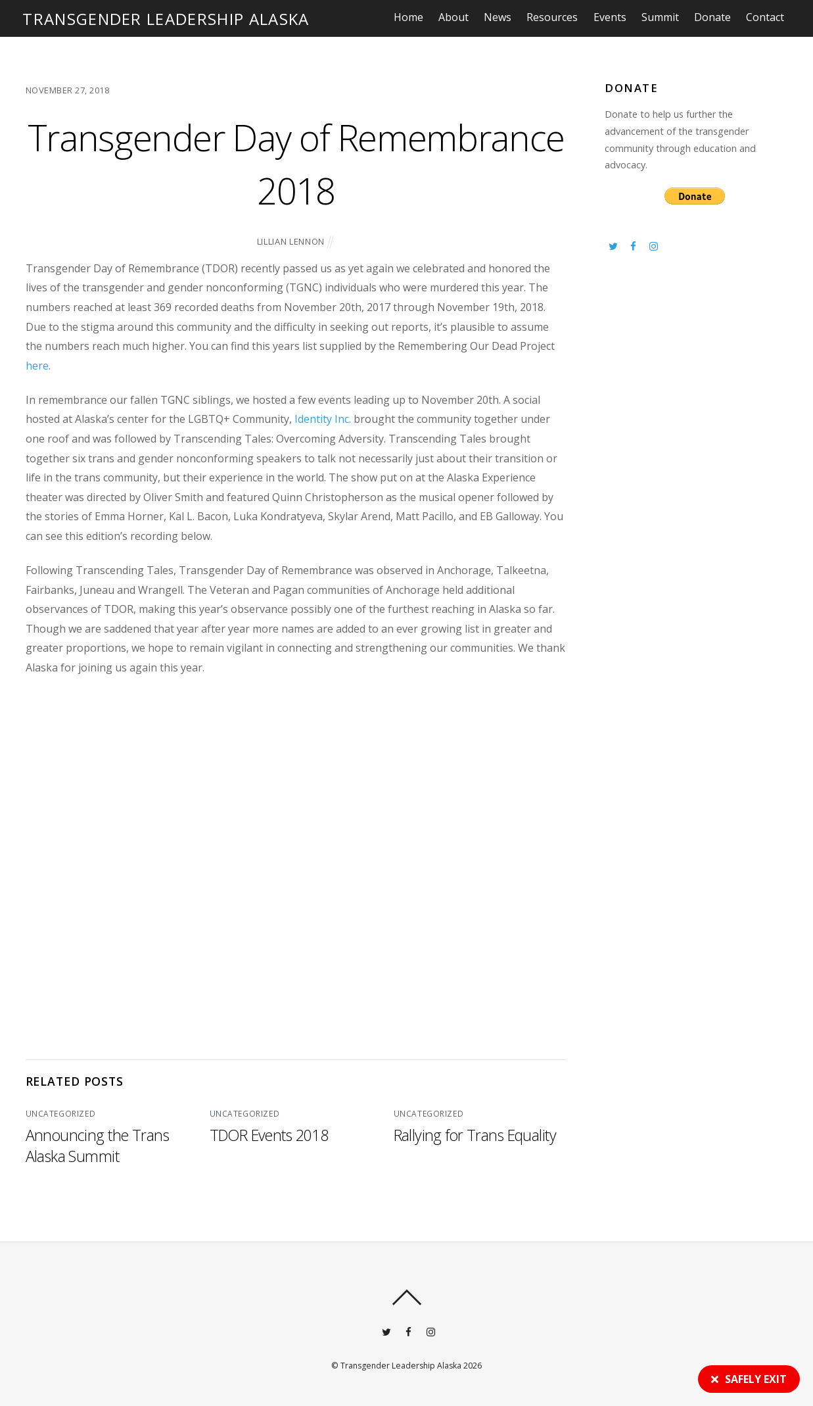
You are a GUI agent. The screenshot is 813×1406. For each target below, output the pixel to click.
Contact (769, 17)
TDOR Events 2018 (269, 1134)
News (501, 17)
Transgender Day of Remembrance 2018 (296, 163)
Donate (716, 17)
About (457, 17)
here (37, 365)
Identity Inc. (322, 419)
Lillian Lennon (291, 241)
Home (412, 17)
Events (613, 17)
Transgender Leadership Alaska (400, 1364)
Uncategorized (60, 1113)
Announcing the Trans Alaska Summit (98, 1145)
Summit (664, 17)
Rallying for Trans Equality (475, 1134)
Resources (556, 17)
